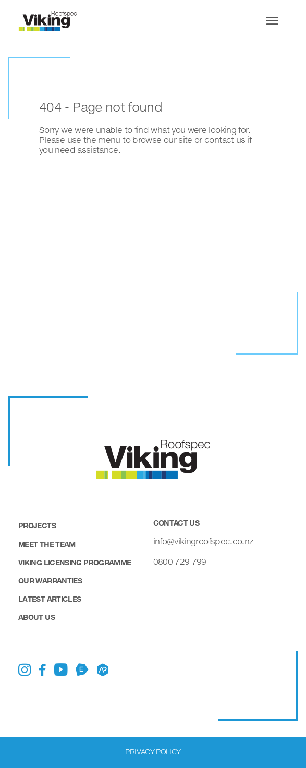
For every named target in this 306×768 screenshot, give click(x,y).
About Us (36, 617)
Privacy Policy (152, 751)
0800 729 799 (179, 561)
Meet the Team (47, 544)
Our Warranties (50, 580)
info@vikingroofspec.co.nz (203, 541)
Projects (37, 525)
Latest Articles (49, 598)
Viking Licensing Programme (74, 562)
